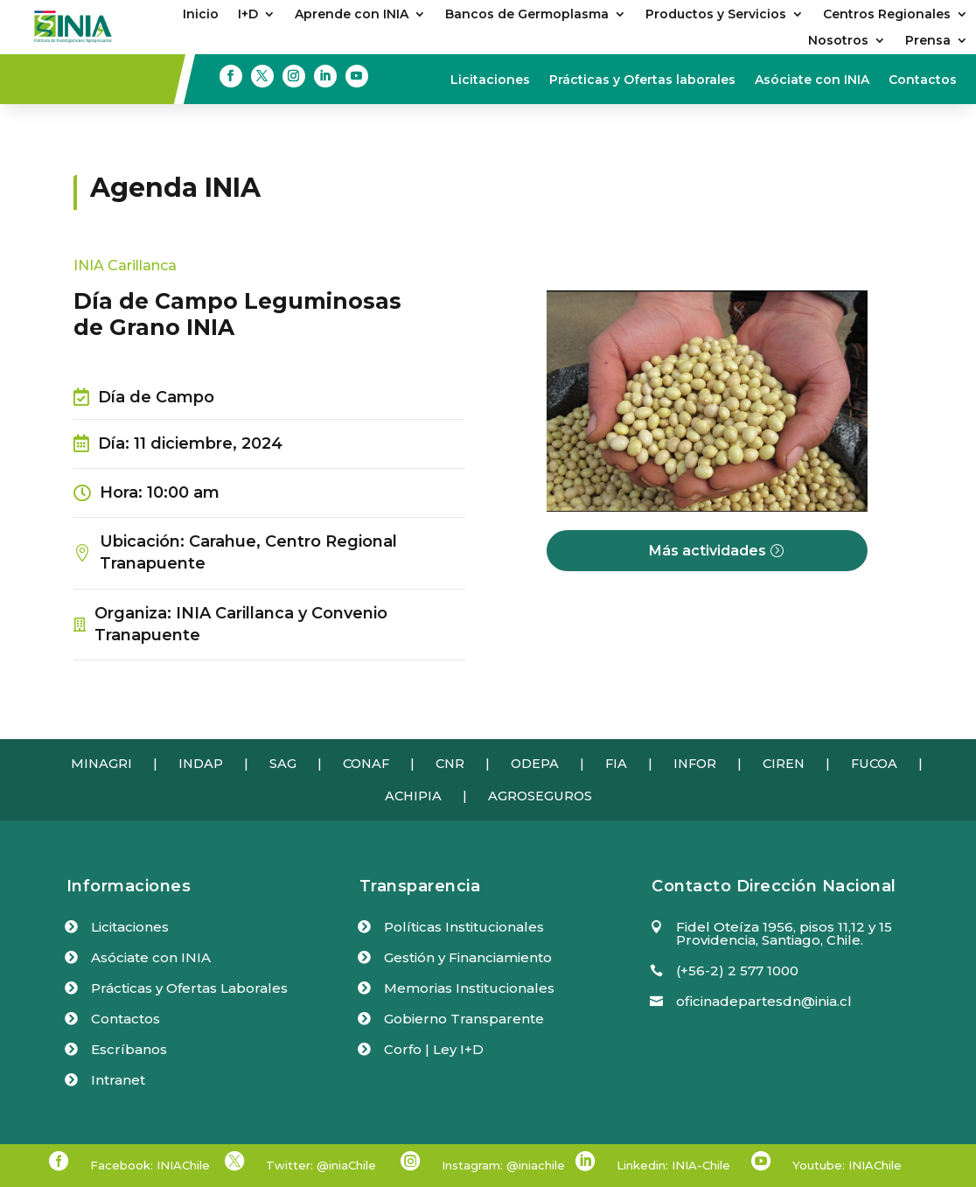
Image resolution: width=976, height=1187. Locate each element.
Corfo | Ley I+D (434, 1049)
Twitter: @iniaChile (321, 1165)
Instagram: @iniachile (503, 1165)
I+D (248, 15)
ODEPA (535, 764)
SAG (282, 764)
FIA (616, 764)
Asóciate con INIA (812, 80)
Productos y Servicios (715, 15)
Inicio (201, 15)
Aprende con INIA (351, 15)
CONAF (366, 764)
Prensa (928, 41)
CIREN (784, 764)
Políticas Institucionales (464, 926)
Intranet (118, 1080)
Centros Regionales (887, 15)
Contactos (923, 80)
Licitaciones (490, 80)
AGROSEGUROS (540, 796)
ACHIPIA (413, 796)
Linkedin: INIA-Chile (673, 1165)
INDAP (200, 764)
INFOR (694, 764)
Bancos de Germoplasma (527, 15)
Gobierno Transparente (464, 1018)
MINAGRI (101, 764)
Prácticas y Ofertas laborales (642, 80)
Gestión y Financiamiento (468, 957)
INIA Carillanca (125, 265)
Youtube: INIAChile (847, 1165)
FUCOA (874, 764)
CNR (450, 764)
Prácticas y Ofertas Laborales (189, 988)
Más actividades (707, 550)
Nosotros (838, 41)
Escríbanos (129, 1049)
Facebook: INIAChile (150, 1165)
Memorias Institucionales (469, 988)
